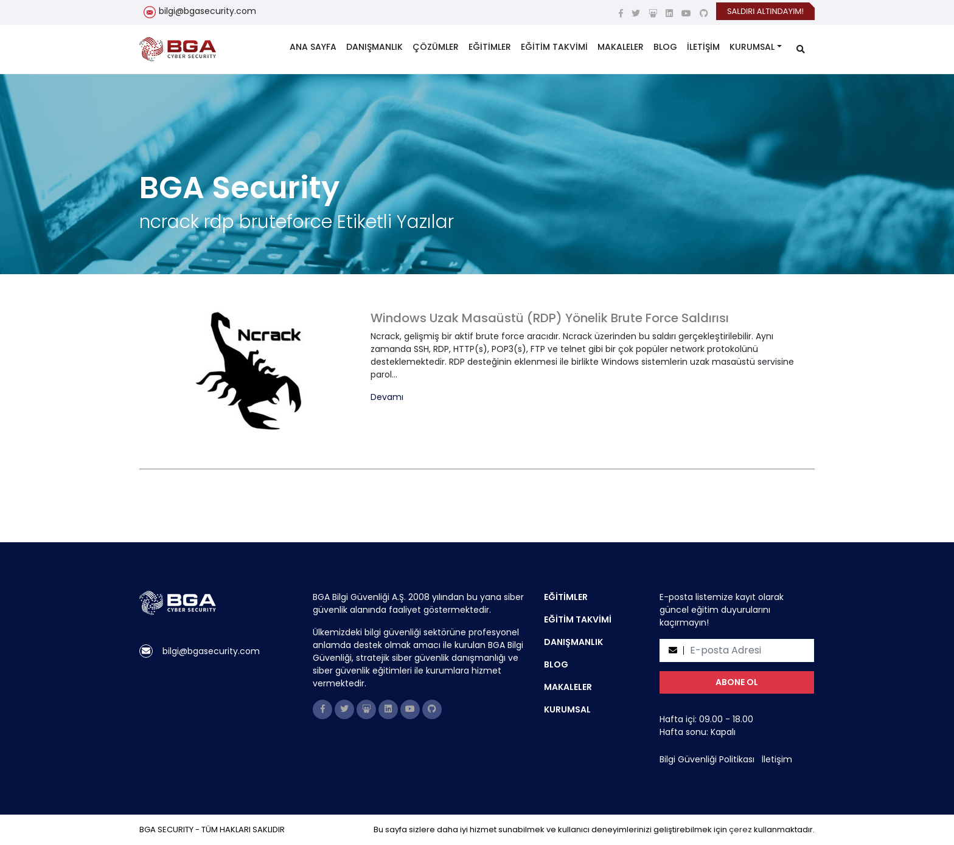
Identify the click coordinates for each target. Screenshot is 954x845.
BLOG (665, 47)
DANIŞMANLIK (374, 47)
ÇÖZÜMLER (436, 47)
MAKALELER (620, 47)
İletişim (777, 759)
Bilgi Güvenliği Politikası (707, 759)
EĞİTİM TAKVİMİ (554, 47)
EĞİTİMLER (489, 47)
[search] (801, 49)
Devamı (387, 397)
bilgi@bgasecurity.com (207, 11)
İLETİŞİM (703, 47)
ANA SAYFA (313, 47)
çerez (740, 829)
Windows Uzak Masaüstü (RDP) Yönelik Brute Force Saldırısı (550, 317)
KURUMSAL (752, 47)
